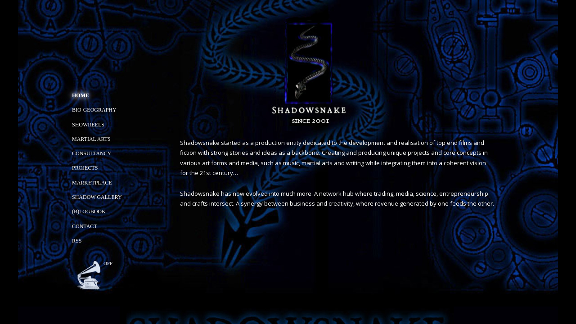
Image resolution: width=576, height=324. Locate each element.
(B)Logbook (89, 211)
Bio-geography (94, 110)
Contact (84, 226)
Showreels (88, 125)
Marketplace (92, 183)
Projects (85, 168)
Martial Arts (91, 139)
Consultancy (91, 153)
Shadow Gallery (97, 197)
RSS (76, 241)
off (108, 263)
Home (80, 95)
